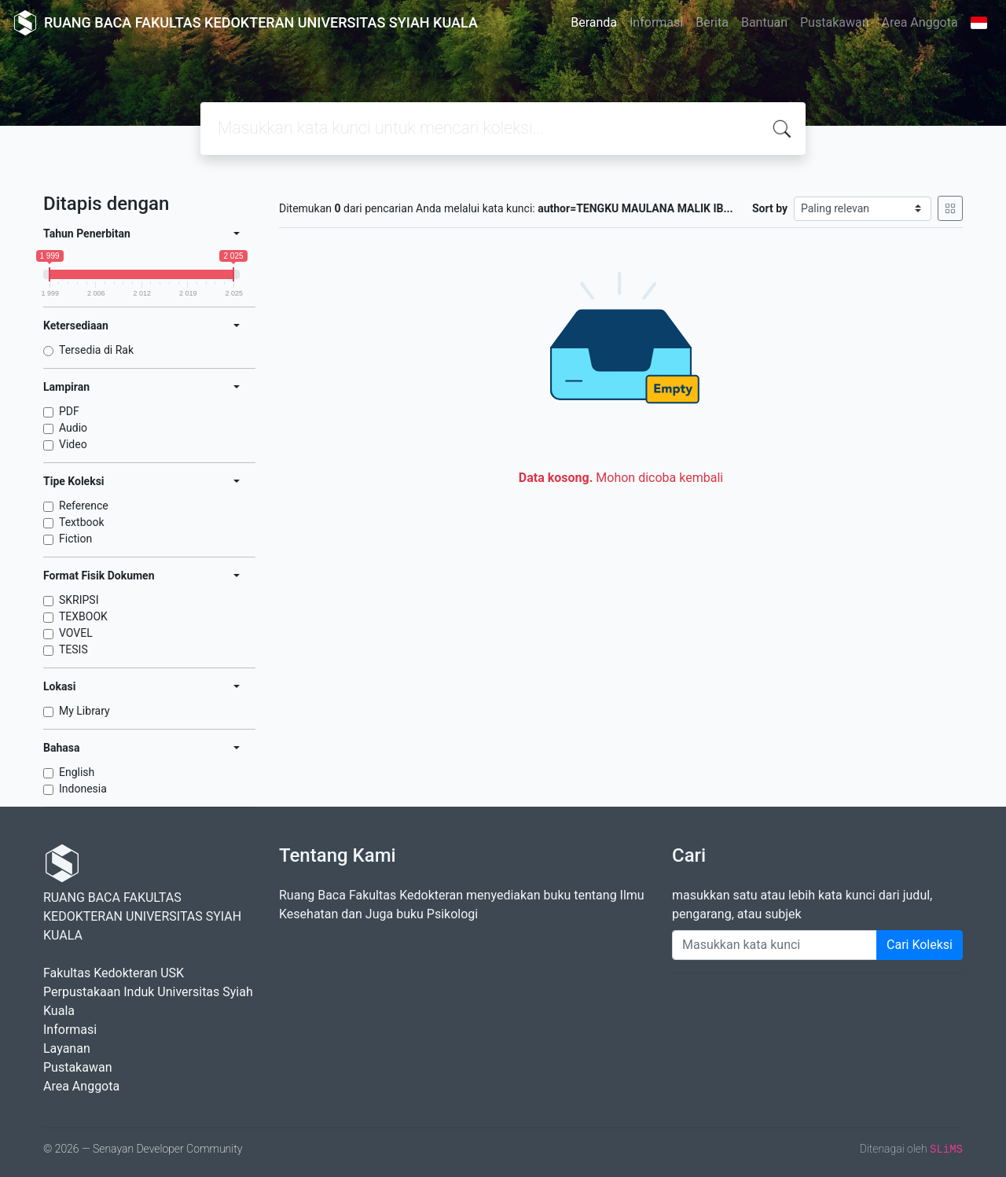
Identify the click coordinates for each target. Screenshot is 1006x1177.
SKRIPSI (78, 600)
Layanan (66, 1048)
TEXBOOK (83, 616)
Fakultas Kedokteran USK (113, 973)
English (76, 772)
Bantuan (764, 22)
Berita (712, 22)
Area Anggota (920, 22)
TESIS (73, 649)
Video (73, 444)
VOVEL (76, 633)
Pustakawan (834, 22)
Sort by (770, 208)
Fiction (75, 538)
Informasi (656, 22)
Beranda (594, 22)
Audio (73, 427)
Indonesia (83, 788)
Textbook (82, 522)
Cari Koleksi (920, 944)
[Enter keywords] (774, 945)
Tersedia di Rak (96, 350)
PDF (69, 411)
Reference (83, 505)
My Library (84, 710)
